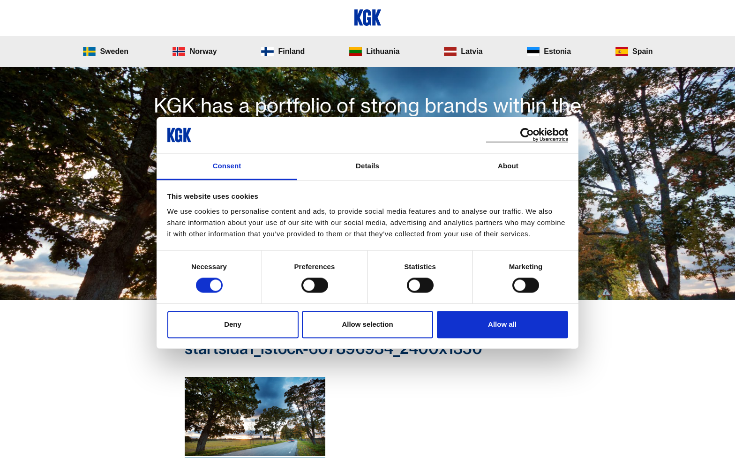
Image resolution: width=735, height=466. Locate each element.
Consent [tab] (227, 166)
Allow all (502, 324)
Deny (232, 324)
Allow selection (367, 324)
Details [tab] (367, 166)
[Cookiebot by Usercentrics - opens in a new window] (527, 135)
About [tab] (508, 166)
